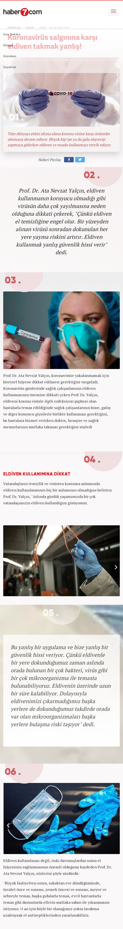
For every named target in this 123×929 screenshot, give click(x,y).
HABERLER (14, 28)
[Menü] (113, 10)
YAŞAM (29, 28)
